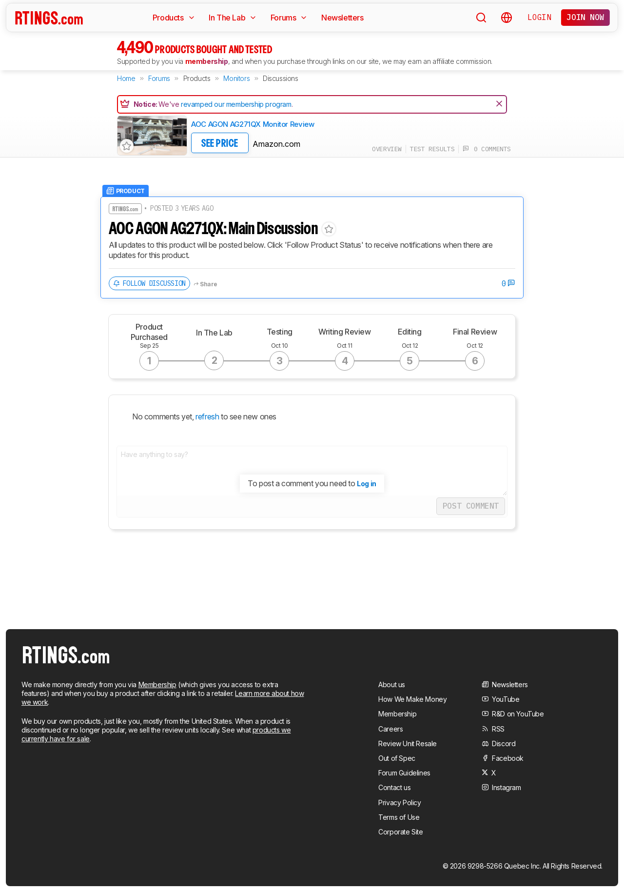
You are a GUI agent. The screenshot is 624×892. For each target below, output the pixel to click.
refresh (206, 416)
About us (391, 684)
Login (539, 17)
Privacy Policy (399, 802)
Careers (390, 729)
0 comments (487, 149)
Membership (157, 684)
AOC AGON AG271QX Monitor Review (252, 124)
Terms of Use (398, 817)
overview (387, 149)
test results (432, 149)
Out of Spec (396, 758)
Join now (585, 17)
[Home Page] (49, 17)
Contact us (394, 787)
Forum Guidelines (404, 773)
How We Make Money (412, 699)
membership (206, 61)
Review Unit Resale (407, 743)
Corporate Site (400, 832)
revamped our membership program (236, 104)
